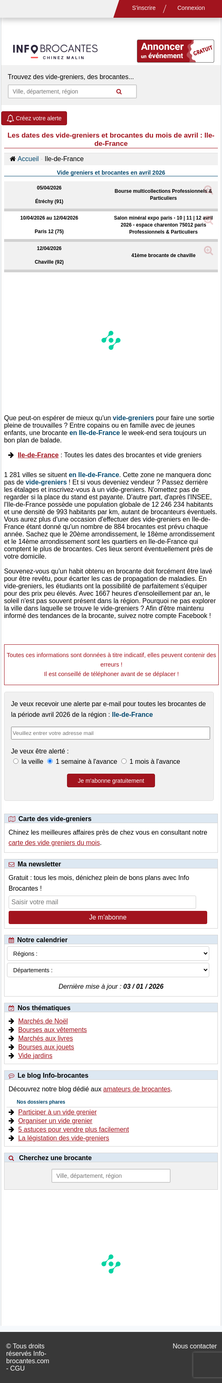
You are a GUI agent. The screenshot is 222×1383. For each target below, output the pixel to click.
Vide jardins (35, 1055)
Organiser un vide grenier (55, 1120)
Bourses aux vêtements (52, 1029)
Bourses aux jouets (46, 1047)
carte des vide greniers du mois (54, 842)
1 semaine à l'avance (86, 761)
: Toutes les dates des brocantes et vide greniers (109, 455)
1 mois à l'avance (154, 761)
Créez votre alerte (34, 118)
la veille (32, 761)
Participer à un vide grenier (57, 1112)
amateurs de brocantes (137, 1089)
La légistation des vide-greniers (63, 1138)
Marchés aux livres (45, 1038)
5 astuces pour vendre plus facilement (73, 1129)
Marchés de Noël (43, 1021)
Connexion (191, 8)
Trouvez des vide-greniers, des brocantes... (71, 76)
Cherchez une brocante (55, 1157)
